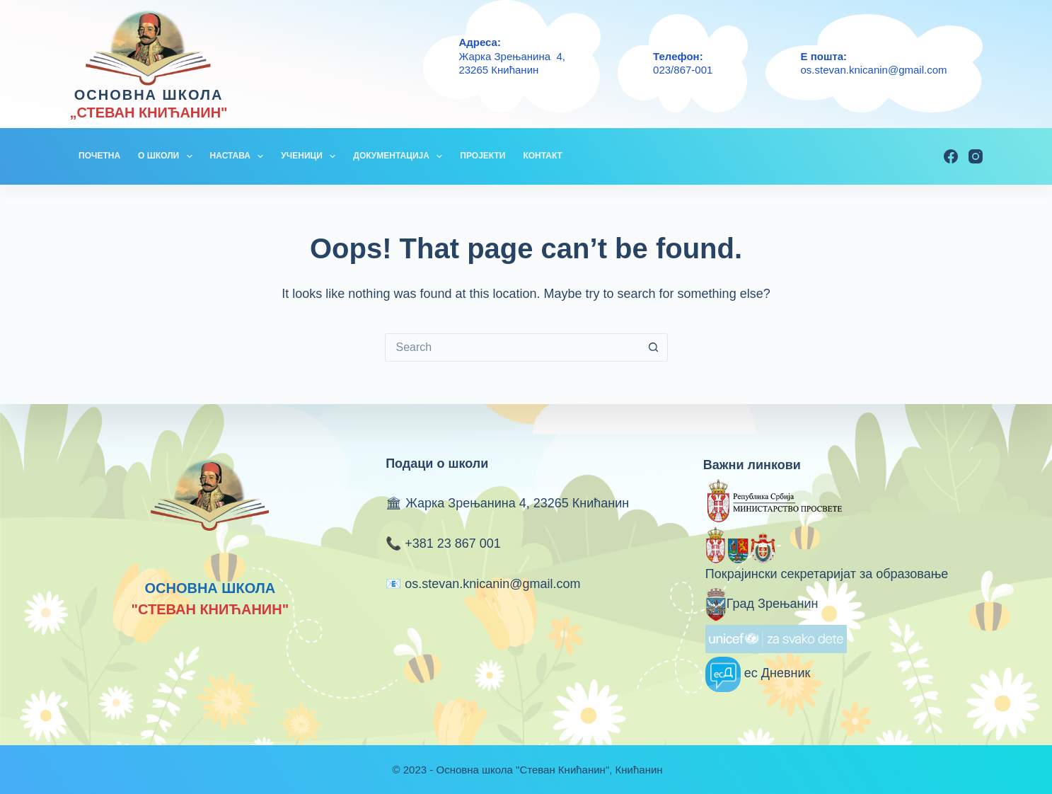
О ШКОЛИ (168, 156)
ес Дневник (758, 673)
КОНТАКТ (542, 156)
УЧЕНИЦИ (311, 156)
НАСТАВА (240, 156)
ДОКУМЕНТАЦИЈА (400, 156)
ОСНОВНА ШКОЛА (149, 95)
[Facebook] (951, 156)
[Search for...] (512, 347)
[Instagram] (976, 156)
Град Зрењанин (762, 604)
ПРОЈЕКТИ (482, 156)
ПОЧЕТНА (99, 156)
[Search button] (654, 347)
